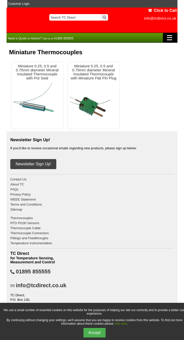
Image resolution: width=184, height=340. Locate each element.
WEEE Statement (23, 199)
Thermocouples (21, 218)
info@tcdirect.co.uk (160, 18)
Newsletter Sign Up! (33, 164)
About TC (17, 184)
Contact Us (18, 179)
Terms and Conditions (26, 204)
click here (120, 323)
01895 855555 (33, 271)
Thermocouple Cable (25, 228)
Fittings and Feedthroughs (29, 238)
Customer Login (19, 4)
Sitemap (16, 209)
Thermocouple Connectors (29, 233)
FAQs (14, 189)
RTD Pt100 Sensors (24, 223)
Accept (94, 332)
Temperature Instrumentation (31, 243)
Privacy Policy (20, 194)
